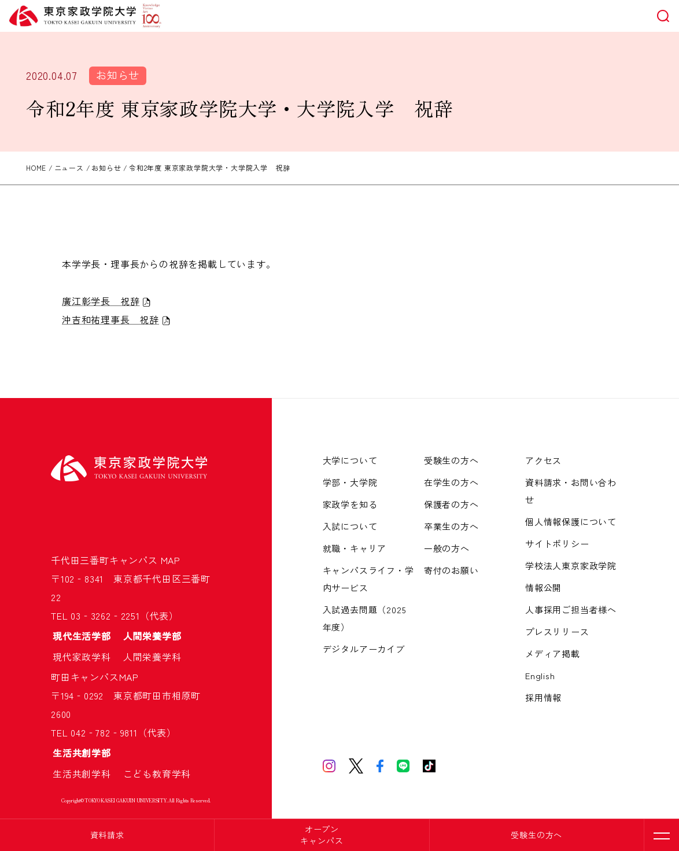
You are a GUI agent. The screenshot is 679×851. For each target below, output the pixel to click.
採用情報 (543, 697)
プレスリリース (557, 631)
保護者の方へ (451, 504)
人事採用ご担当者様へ (571, 609)
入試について (350, 526)
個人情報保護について (571, 521)
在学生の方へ (451, 482)
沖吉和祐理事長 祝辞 (110, 319)
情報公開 (543, 587)
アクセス (543, 460)
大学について (350, 460)
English (540, 675)
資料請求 (107, 835)
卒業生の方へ (451, 526)
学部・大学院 (350, 482)
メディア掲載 (552, 653)
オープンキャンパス (321, 834)
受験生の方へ (536, 835)
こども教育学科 (157, 773)
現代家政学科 (87, 657)
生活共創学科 (87, 773)
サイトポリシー (557, 543)
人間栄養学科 (152, 657)
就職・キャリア (355, 548)
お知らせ (117, 74)
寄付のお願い (451, 570)
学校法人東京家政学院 (571, 565)
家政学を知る (350, 504)
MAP (170, 560)
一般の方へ (447, 548)
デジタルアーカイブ (364, 649)
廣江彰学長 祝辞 (100, 301)
